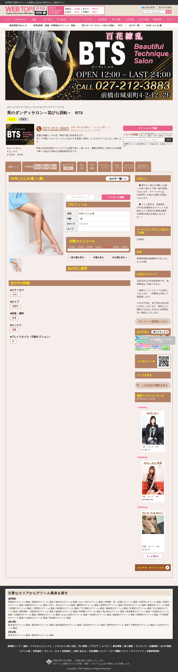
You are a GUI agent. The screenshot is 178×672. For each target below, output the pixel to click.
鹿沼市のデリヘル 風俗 (42, 625)
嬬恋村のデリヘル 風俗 (66, 611)
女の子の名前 (165, 7)
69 (13, 341)
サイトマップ (137, 651)
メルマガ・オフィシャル (150, 567)
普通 (14, 318)
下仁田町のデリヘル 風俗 (92, 608)
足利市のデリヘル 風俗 (94, 625)
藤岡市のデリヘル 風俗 (88, 605)
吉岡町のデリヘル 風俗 (20, 608)
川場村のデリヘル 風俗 (25, 614)
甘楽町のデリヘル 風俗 (140, 608)
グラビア (94, 646)
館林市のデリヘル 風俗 (36, 605)
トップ (7, 19)
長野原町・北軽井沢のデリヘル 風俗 (36, 611)
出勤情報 (41, 166)
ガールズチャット (80, 197)
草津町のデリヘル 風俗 (90, 611)
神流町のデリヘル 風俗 (67, 608)
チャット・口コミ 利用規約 (57, 651)
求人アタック (159, 332)
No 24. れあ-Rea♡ (152, 513)
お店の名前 (149, 7)
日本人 (15, 294)
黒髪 (14, 329)
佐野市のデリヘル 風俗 (118, 625)
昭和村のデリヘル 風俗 (49, 614)
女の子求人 (143, 167)
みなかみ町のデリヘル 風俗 (74, 614)
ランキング (75, 19)
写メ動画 (61, 19)
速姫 (34, 19)
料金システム (117, 166)
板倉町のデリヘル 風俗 (124, 614)
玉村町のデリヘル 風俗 (100, 614)
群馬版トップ (14, 646)
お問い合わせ (79, 651)
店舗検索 (153, 646)
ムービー (105, 646)
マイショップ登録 (148, 128)
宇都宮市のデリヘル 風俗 (142, 625)
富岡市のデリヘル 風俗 (111, 605)
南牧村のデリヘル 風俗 (117, 608)
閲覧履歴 (157, 19)
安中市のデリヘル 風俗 (135, 605)
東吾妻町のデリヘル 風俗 (138, 611)
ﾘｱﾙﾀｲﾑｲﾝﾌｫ (20, 19)
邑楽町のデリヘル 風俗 (60, 618)
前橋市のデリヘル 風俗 (19, 602)
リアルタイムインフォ (105, 166)
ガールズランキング (128, 166)
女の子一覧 (68, 167)
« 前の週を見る (76, 257)
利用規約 (37, 651)
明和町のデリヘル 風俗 (147, 614)
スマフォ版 (24, 651)
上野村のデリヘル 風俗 (44, 608)
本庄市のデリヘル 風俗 (19, 635)
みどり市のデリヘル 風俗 (91, 602)
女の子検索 (143, 19)
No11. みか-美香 (153, 463)
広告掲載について (97, 651)
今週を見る (98, 257)
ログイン (171, 19)
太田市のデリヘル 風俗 (150, 602)
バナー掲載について (118, 651)
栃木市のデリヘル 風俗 (19, 625)
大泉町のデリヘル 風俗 (36, 618)
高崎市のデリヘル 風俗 (42, 602)
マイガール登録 (116, 197)
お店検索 (130, 19)
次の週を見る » (119, 257)
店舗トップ (13, 166)
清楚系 (15, 306)
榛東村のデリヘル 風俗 (158, 605)
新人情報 (116, 19)
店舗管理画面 (152, 651)
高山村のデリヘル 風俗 (113, 611)
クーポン (89, 19)
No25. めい (153, 413)
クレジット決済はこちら (153, 321)
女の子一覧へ (116, 178)
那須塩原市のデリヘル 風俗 (68, 625)
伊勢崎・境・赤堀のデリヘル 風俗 (121, 602)
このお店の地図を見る (152, 385)
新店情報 (102, 19)
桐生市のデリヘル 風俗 (66, 602)
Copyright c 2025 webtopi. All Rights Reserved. (89, 668)
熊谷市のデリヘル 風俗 (42, 635)
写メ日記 (48, 19)
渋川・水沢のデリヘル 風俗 (62, 605)
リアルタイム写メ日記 (65, 646)
